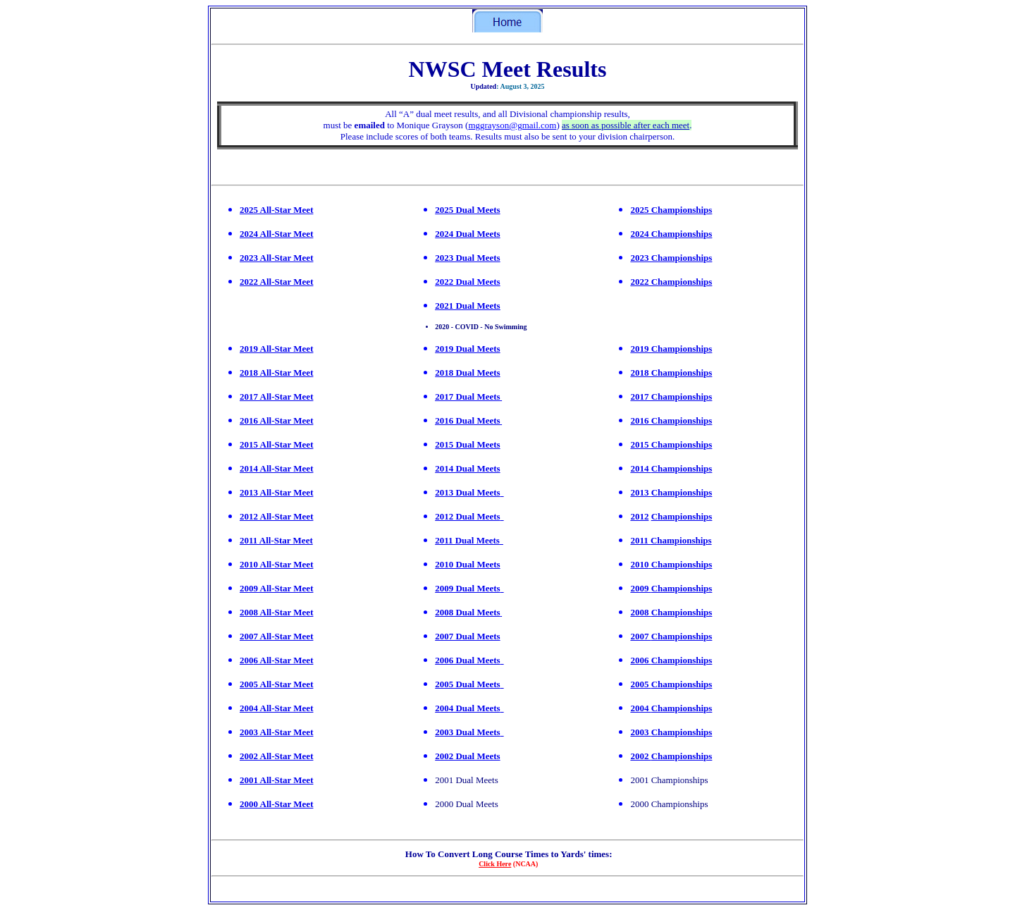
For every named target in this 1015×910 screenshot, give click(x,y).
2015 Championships (671, 444)
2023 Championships (671, 257)
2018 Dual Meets (467, 372)
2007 (249, 636)
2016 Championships (671, 420)
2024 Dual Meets (467, 233)
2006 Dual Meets (467, 660)
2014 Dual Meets (467, 468)
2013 (640, 492)
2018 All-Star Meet (276, 372)
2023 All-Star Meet (276, 257)
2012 (639, 516)
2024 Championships (671, 233)
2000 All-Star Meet (276, 804)
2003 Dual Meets (467, 732)
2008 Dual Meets (467, 612)
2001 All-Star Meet (276, 780)
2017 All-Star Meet (276, 396)
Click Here (495, 864)
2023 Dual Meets (467, 257)
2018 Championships (671, 372)
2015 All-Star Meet (276, 444)
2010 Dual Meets (467, 564)
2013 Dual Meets (467, 492)
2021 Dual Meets (467, 305)
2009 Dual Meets (467, 588)
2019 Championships (671, 348)
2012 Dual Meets (467, 516)
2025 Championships (671, 209)
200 (247, 660)
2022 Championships (671, 281)
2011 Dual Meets (467, 540)
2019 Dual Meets (467, 348)
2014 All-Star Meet (276, 468)
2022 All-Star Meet (276, 281)
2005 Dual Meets (467, 684)
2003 (250, 732)
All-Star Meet (285, 588)
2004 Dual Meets (467, 708)
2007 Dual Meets (467, 636)
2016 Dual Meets (467, 420)
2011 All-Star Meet (276, 540)
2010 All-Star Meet (276, 564)
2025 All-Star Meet (276, 209)
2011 (640, 540)
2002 (640, 756)
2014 (640, 468)
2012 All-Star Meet (276, 516)
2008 (249, 612)
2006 (640, 660)
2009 (249, 588)
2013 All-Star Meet (276, 492)
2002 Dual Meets (467, 756)
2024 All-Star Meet (276, 233)
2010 (639, 564)
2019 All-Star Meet (276, 348)
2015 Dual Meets (467, 444)
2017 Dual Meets (467, 396)
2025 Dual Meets (467, 209)
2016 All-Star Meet (276, 420)
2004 (640, 708)
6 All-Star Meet (284, 660)
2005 (640, 684)
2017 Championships (671, 396)
